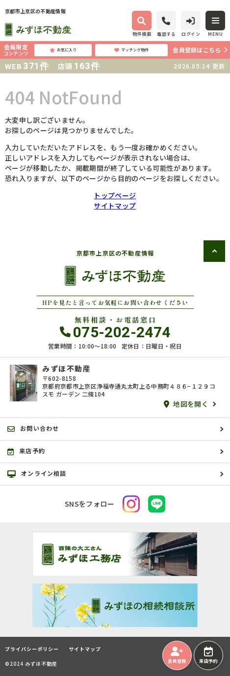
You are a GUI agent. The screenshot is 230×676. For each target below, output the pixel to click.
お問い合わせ (33, 428)
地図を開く (186, 404)
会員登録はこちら (197, 50)
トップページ (115, 195)
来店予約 (208, 655)
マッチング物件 (131, 50)
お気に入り (63, 50)
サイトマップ (115, 205)
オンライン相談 (37, 473)
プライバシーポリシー (32, 649)
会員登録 (177, 655)
